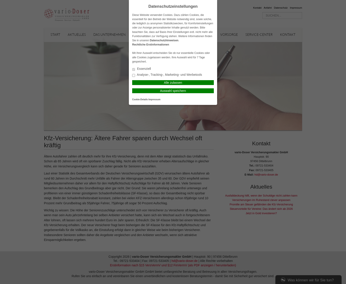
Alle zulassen (173, 82)
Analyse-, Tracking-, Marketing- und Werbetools (167, 75)
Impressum (154, 99)
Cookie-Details (140, 99)
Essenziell (141, 69)
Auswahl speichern (173, 91)
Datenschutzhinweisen (164, 40)
